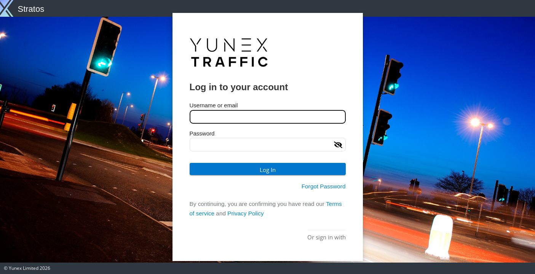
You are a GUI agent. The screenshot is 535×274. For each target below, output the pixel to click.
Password (202, 133)
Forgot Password (324, 186)
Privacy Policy (245, 213)
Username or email (214, 105)
